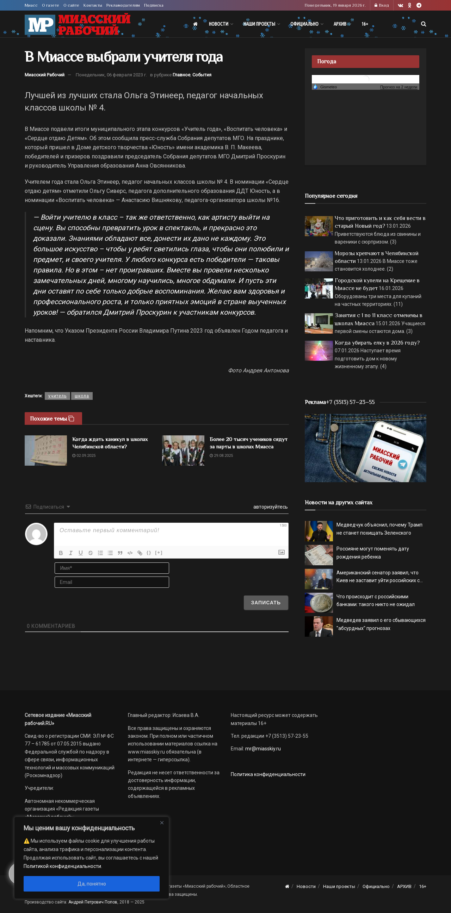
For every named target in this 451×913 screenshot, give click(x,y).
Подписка (153, 5)
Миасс (31, 5)
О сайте (71, 5)
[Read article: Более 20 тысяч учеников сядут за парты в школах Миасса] (183, 450)
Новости (218, 24)
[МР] (365, 448)
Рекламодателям (123, 5)
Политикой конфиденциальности (62, 866)
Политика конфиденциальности (268, 774)
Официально (304, 24)
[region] (91, 858)
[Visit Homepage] (77, 24)
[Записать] (266, 603)
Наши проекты (259, 24)
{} (149, 552)
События (201, 74)
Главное (181, 74)
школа (82, 395)
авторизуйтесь (270, 507)
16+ (365, 24)
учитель (57, 395)
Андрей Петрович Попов (92, 902)
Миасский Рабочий (44, 74)
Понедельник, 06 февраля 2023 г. (111, 74)
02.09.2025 (83, 455)
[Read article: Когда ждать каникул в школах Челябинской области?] (46, 450)
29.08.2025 (221, 455)
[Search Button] (423, 24)
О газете (50, 5)
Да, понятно (92, 884)
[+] (159, 552)
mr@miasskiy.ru (262, 748)
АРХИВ (340, 24)
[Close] (161, 822)
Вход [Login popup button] (382, 5)
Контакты (93, 5)
